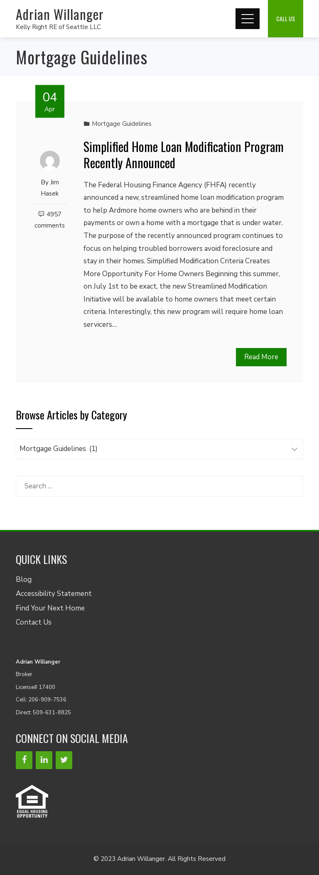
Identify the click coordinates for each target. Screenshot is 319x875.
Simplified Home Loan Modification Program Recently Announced (183, 154)
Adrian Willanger (60, 14)
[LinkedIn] (44, 760)
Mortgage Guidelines (122, 124)
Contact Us (34, 622)
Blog (24, 579)
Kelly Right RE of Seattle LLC (58, 27)
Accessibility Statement (54, 593)
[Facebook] (24, 760)
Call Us (285, 18)
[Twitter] (64, 760)
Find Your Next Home (50, 608)
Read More (261, 357)
